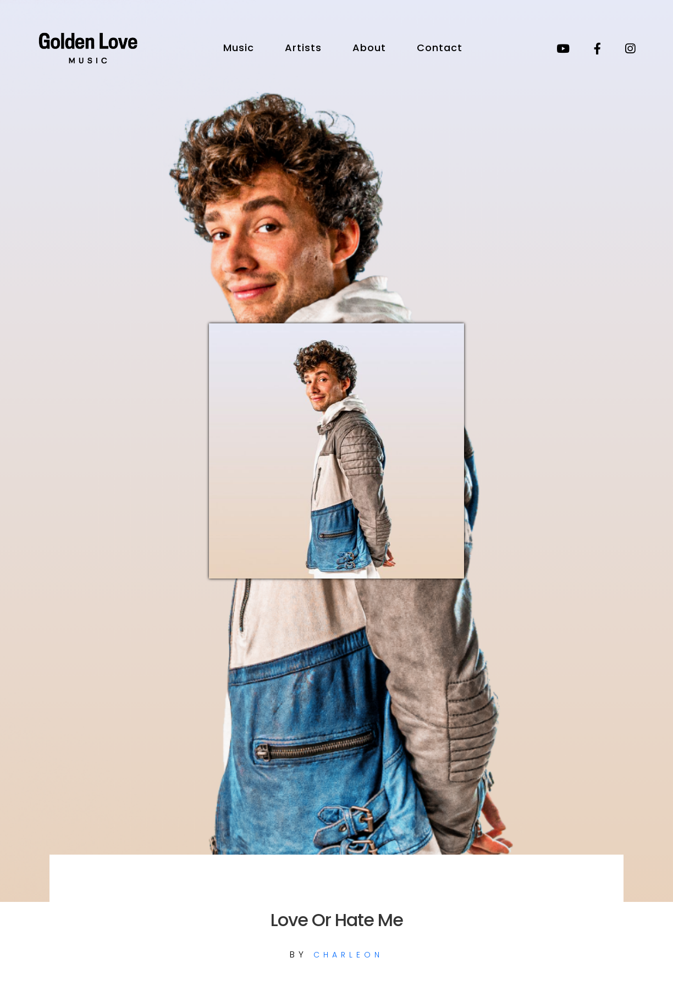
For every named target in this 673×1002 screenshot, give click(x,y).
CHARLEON (348, 954)
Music (238, 47)
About (369, 47)
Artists (303, 47)
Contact (439, 47)
